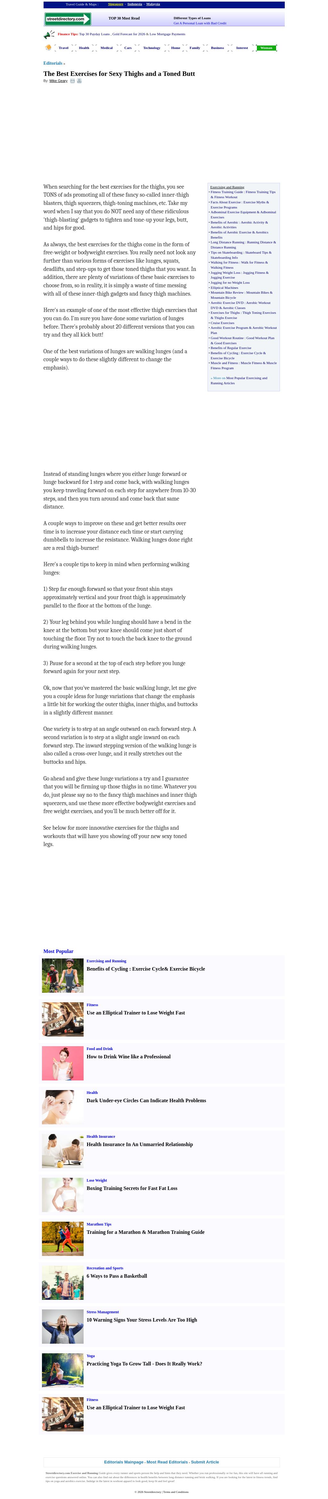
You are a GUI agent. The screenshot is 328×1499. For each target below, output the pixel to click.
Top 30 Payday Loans (94, 34)
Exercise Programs (224, 207)
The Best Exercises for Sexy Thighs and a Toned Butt (119, 73)
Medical (107, 48)
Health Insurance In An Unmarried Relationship (140, 1144)
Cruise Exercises (222, 323)
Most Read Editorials (167, 1462)
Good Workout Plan (260, 338)
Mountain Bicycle (223, 297)
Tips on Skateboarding (226, 252)
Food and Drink (100, 1049)
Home (175, 48)
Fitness (92, 1005)
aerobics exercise (75, 1481)
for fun (233, 1473)
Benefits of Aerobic (224, 222)
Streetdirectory (152, 1492)
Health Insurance (101, 1136)
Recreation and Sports (105, 1268)
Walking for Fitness (225, 262)
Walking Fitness (222, 267)
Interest (242, 48)
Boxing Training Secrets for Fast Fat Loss (132, 1188)
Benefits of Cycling (224, 353)
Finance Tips (67, 34)
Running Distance (260, 242)
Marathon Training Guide (176, 1232)
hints (167, 1473)
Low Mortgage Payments (167, 34)
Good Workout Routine (227, 338)
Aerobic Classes (234, 308)
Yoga (91, 1356)
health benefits (149, 1477)
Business (217, 48)
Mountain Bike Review (227, 292)
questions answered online (71, 1477)
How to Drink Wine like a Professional (129, 1056)
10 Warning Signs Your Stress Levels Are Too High (142, 1320)
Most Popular (59, 951)
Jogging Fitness (254, 272)
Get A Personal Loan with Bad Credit (200, 23)
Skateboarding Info (224, 257)
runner (124, 1473)
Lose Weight (97, 1180)
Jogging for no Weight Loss (230, 282)
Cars (128, 48)
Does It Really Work (177, 1363)
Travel (63, 48)
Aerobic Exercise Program (229, 328)
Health (84, 48)
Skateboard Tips (256, 252)
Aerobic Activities (223, 227)
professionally (217, 1473)
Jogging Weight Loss (225, 272)
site (246, 1473)
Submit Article (205, 1462)
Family (195, 48)
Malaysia (153, 4)
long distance (176, 1477)
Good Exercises (225, 343)
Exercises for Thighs (225, 312)
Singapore (115, 4)
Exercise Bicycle (222, 358)
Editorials (53, 63)
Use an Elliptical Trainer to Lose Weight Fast (136, 1012)
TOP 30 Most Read (124, 18)
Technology (151, 48)
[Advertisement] (96, 135)
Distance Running (223, 247)
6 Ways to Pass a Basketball (117, 1276)
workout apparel (122, 1481)
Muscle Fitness (251, 363)
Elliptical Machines (224, 287)
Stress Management (103, 1312)
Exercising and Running (107, 961)
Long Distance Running (227, 242)
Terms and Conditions (175, 1492)
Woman (266, 48)
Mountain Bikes (257, 292)
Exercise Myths (254, 202)
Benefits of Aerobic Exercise (231, 232)
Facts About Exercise (226, 202)
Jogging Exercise (223, 277)
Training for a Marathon (114, 1232)
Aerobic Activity (253, 222)
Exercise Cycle (251, 353)
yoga (57, 1481)
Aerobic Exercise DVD (227, 303)
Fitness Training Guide (227, 192)
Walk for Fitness (252, 262)
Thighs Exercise (225, 318)
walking (210, 1477)
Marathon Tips (99, 1224)
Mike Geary (58, 81)
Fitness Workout (225, 197)
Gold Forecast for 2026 (128, 34)
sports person (141, 1473)
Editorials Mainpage (124, 1462)
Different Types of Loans (192, 18)
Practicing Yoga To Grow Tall (119, 1363)
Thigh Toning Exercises (259, 312)
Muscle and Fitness (224, 363)
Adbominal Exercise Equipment (233, 212)
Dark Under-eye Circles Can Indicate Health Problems (146, 1100)
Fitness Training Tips (260, 192)
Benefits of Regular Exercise (231, 348)
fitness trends (264, 1477)
